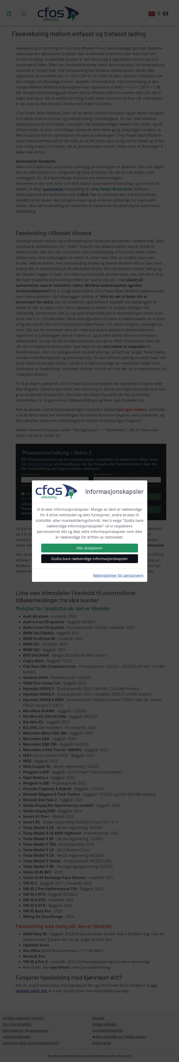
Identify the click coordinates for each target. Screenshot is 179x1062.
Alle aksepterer (90, 548)
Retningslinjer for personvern (118, 575)
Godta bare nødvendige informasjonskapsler (89, 558)
